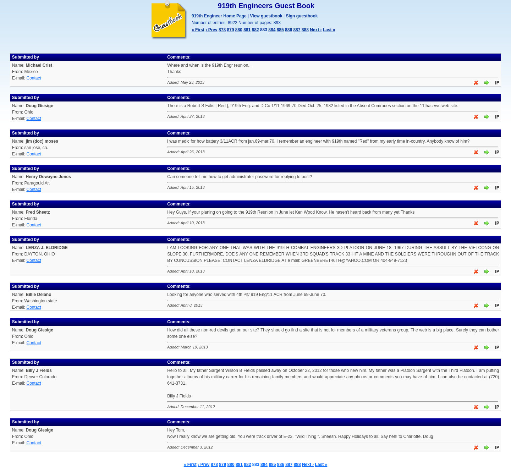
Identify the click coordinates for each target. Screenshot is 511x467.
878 (222, 29)
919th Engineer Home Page (220, 15)
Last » (329, 29)
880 (238, 29)
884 (271, 29)
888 (305, 29)
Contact (33, 78)
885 (280, 29)
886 (288, 29)
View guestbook (266, 15)
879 (230, 29)
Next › (316, 29)
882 (255, 29)
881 (247, 29)
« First (198, 29)
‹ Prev (211, 29)
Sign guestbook (302, 15)
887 (296, 29)
